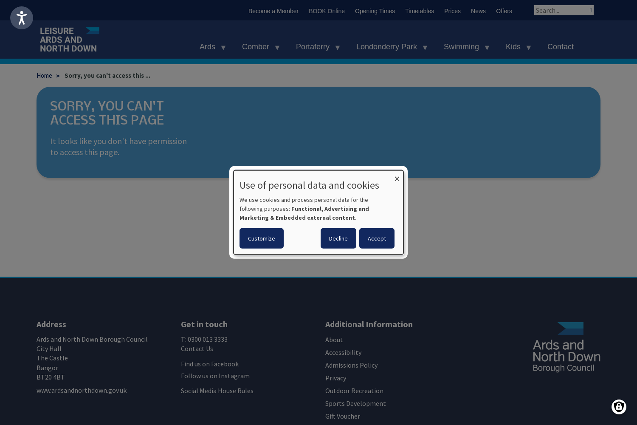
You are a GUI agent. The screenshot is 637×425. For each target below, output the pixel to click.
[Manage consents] (619, 407)
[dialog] (318, 212)
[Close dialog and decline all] (397, 175)
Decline (338, 238)
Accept (377, 238)
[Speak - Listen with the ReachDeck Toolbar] (21, 17)
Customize (261, 238)
